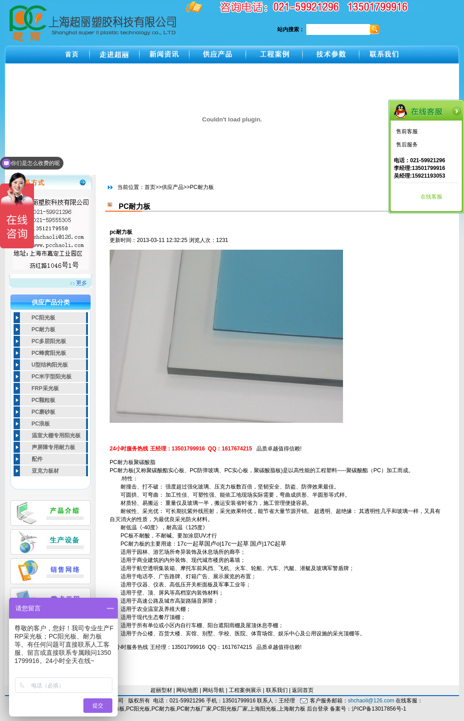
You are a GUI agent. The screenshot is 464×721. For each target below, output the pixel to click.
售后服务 (407, 144)
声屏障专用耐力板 (53, 447)
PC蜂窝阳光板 (49, 353)
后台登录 (318, 709)
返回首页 (303, 690)
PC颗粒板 (44, 400)
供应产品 (173, 187)
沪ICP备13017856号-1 (379, 709)
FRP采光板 (45, 388)
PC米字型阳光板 (52, 376)
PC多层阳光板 (49, 341)
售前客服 (407, 131)
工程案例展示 (245, 690)
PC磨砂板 (44, 412)
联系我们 (277, 690)
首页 (150, 187)
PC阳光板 (44, 318)
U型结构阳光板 (50, 365)
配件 (37, 459)
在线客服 (431, 197)
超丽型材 (161, 690)
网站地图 (187, 690)
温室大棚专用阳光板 (56, 435)
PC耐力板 (44, 329)
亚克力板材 (45, 471)
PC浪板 (41, 424)
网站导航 (213, 690)
